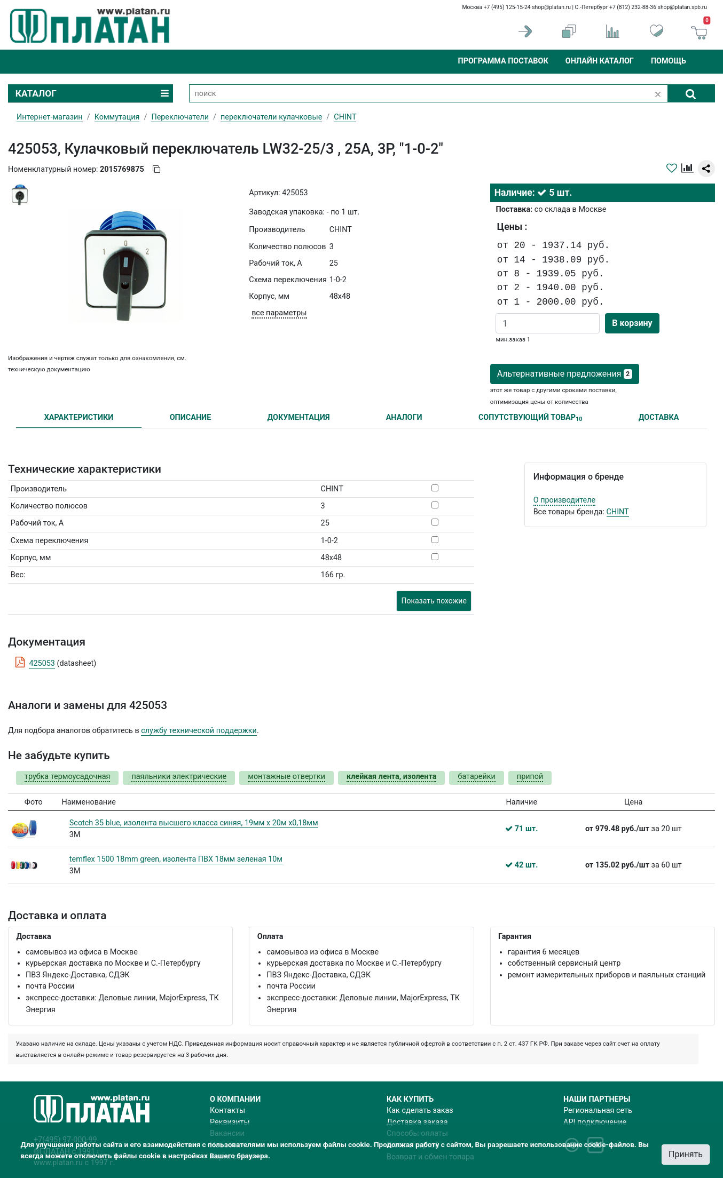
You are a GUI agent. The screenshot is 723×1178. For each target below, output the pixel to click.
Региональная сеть (597, 1110)
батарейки (476, 776)
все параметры (279, 312)
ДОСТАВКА (659, 417)
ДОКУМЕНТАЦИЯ (299, 417)
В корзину (632, 323)
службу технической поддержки (199, 730)
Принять (686, 1154)
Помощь (668, 61)
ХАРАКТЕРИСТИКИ (79, 417)
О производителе (564, 500)
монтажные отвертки (286, 776)
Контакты (227, 1110)
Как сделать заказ (420, 1110)
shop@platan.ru (551, 7)
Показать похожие (433, 600)
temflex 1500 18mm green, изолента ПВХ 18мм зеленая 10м (175, 859)
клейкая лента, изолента (391, 776)
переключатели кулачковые (271, 117)
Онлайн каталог (599, 61)
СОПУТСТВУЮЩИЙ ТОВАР (530, 418)
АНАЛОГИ (404, 417)
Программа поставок (503, 61)
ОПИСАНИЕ (190, 417)
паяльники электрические (178, 776)
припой (530, 776)
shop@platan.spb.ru (682, 7)
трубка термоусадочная (67, 776)
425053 (42, 663)
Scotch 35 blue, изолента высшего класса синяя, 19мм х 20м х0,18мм (193, 822)
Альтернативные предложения (564, 374)
